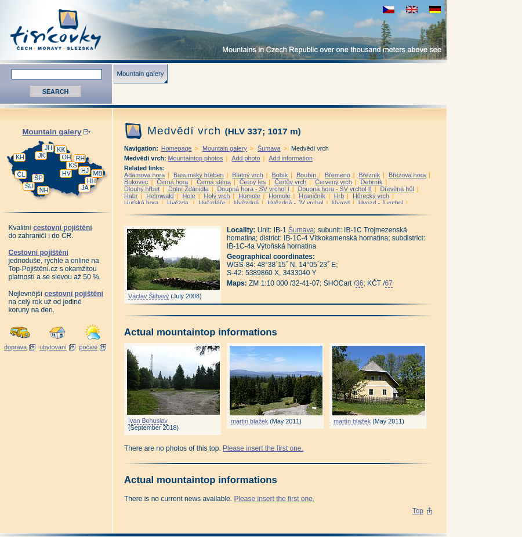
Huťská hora (141, 202)
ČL (21, 174)
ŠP (38, 177)
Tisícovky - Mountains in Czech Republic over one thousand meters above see (223, 30)
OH (66, 157)
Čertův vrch (290, 181)
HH (91, 180)
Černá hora (172, 181)
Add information (291, 158)
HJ (85, 170)
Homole (249, 195)
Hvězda (178, 202)
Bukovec (136, 181)
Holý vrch (217, 195)
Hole (188, 195)
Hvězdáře (212, 202)
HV (66, 173)
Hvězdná (246, 202)
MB (97, 173)
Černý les (253, 181)
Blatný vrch (247, 174)
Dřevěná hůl (397, 188)
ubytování (53, 347)
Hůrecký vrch (371, 195)
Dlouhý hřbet (142, 188)
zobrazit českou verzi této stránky (388, 9)
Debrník (372, 181)
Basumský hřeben (198, 174)
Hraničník (312, 195)
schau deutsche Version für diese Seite (435, 9)
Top (417, 511)
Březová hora (407, 174)
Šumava (269, 148)
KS (72, 165)
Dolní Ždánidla (188, 188)
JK (41, 155)
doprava (15, 347)
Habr (130, 195)
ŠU (29, 185)
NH (44, 190)
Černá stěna (214, 181)
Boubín (306, 174)
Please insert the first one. (263, 448)
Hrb (339, 195)
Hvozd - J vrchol (380, 202)
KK (61, 149)
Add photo (245, 158)
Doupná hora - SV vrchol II (335, 188)
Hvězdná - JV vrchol (295, 202)
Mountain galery (140, 73)
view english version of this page (411, 9)
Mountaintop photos (195, 158)
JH (48, 147)
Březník (369, 174)
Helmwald (159, 195)
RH (80, 158)
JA (85, 187)
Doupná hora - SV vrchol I (253, 188)
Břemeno (337, 174)
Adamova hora (144, 174)
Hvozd (341, 202)
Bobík (280, 174)
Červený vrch (333, 181)
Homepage (176, 148)
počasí (88, 347)
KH (20, 157)
